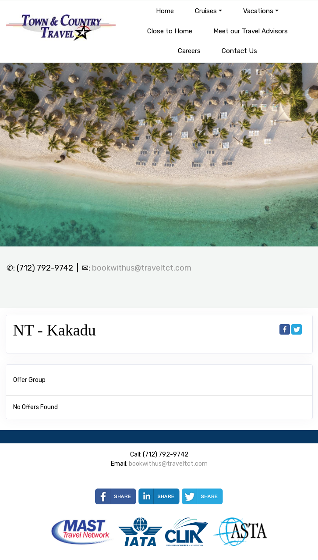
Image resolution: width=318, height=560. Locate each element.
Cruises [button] (206, 11)
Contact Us (239, 51)
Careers (189, 51)
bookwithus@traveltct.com (141, 268)
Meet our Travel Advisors (250, 31)
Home (165, 11)
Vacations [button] (258, 11)
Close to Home (169, 31)
